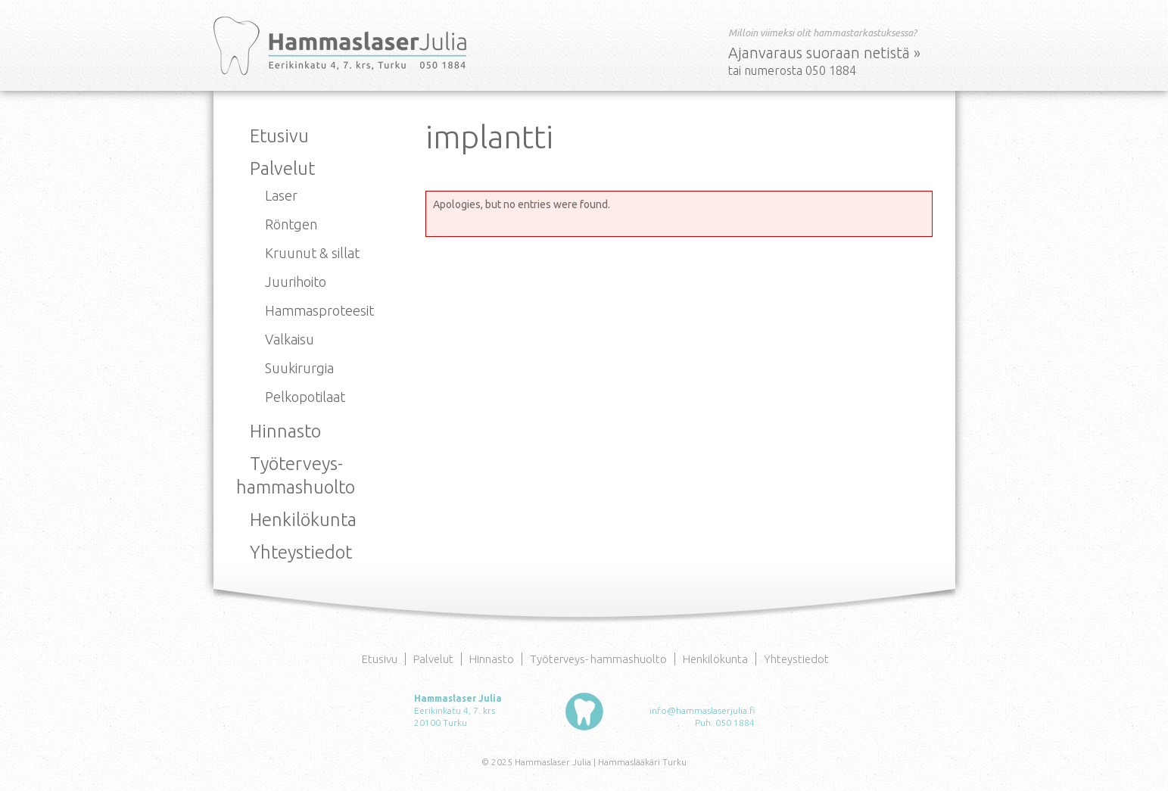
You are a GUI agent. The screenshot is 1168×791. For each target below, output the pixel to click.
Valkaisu (289, 339)
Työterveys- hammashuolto (598, 658)
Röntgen (291, 224)
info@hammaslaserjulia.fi (702, 710)
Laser (281, 195)
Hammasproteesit (319, 310)
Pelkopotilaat (305, 396)
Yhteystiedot (301, 552)
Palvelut (282, 168)
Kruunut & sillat (312, 252)
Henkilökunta (303, 519)
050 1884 (735, 722)
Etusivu (279, 136)
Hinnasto (285, 431)
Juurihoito (295, 281)
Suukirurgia (299, 367)
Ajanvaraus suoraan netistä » (824, 52)
